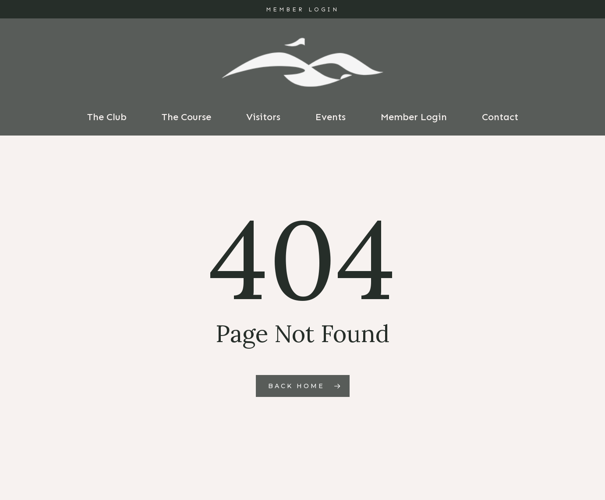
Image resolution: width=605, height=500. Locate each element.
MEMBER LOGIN (302, 9)
